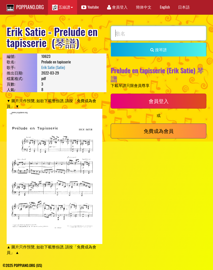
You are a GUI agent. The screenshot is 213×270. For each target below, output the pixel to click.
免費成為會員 (159, 130)
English (165, 7)
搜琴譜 (158, 49)
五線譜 (62, 7)
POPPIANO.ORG (25, 7)
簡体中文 (143, 7)
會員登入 (117, 7)
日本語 (184, 7)
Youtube (90, 7)
